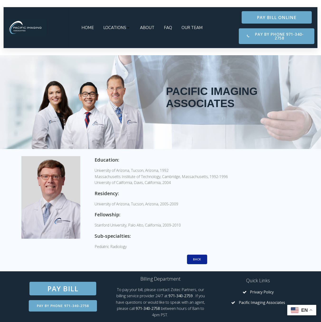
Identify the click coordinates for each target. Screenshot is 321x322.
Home (87, 27)
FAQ (168, 27)
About (147, 27)
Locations (116, 27)
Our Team (192, 27)
